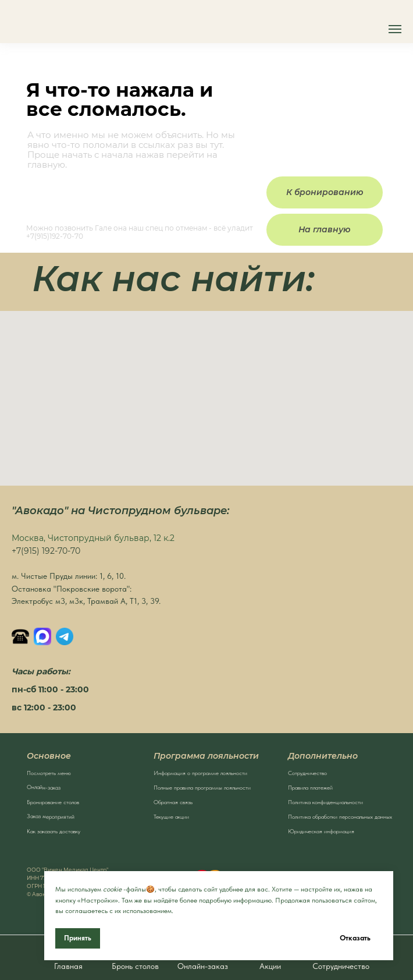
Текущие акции (171, 816)
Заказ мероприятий (50, 816)
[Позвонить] (20, 636)
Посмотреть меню (49, 772)
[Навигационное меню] (395, 29)
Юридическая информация (321, 830)
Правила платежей (310, 787)
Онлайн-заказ (43, 787)
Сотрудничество (307, 772)
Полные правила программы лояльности (202, 787)
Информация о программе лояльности (200, 772)
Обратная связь (173, 801)
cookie (112, 889)
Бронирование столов (53, 801)
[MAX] (42, 636)
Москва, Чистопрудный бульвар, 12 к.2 (93, 538)
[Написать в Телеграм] (64, 636)
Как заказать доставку (53, 830)
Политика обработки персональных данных (340, 816)
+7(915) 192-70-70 (46, 551)
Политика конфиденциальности (325, 801)
